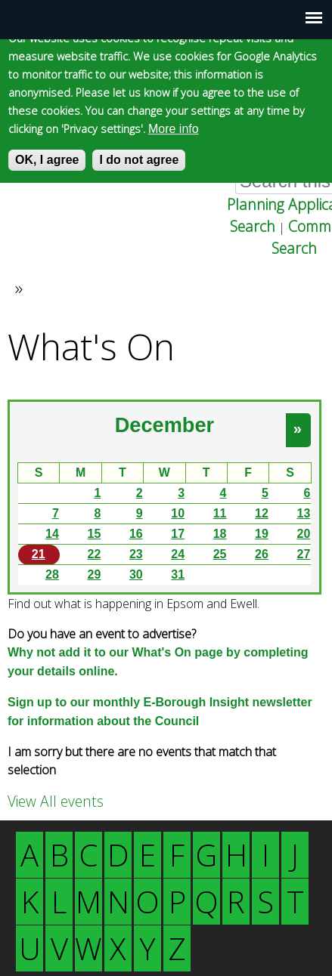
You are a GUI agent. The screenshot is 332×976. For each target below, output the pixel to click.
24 (178, 554)
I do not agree (138, 159)
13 (304, 513)
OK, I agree (47, 159)
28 (52, 574)
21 (38, 554)
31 (178, 574)
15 (94, 533)
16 (136, 533)
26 (261, 554)
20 (304, 533)
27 (304, 554)
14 (52, 533)
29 (94, 574)
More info (173, 128)
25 (220, 554)
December (164, 425)
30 (136, 574)
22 (94, 554)
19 (261, 533)
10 (178, 513)
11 (220, 513)
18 (220, 533)
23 (136, 554)
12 (261, 513)
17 (178, 533)
